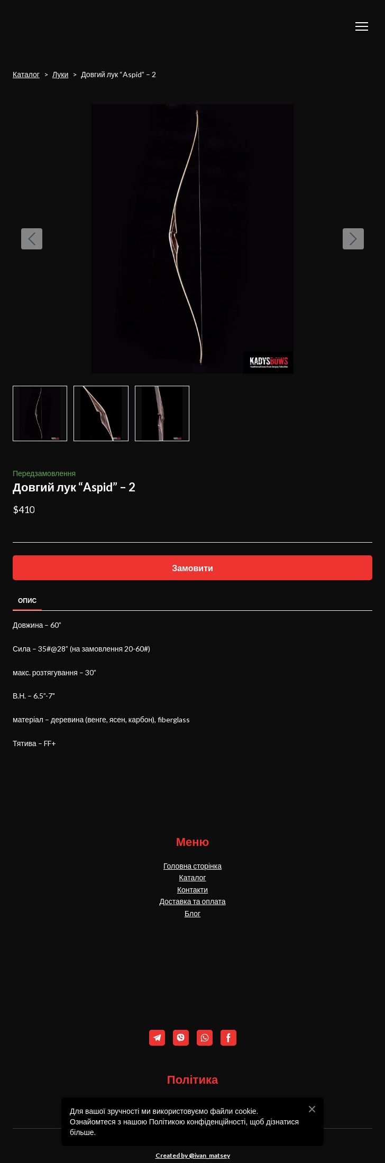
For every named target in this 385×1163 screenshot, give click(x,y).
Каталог (26, 74)
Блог (192, 913)
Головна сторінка (192, 865)
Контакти (192, 889)
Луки (60, 74)
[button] (192, 567)
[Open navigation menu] (361, 26)
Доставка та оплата (192, 901)
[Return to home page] (65, 26)
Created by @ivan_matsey (192, 1155)
